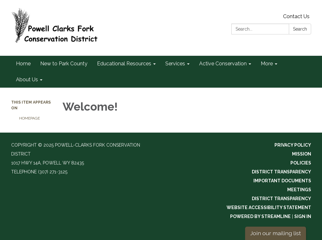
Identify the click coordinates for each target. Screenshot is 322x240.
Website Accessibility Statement (269, 207)
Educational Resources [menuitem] (124, 64)
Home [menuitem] (23, 64)
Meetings (299, 189)
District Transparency (281, 171)
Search (300, 29)
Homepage (29, 118)
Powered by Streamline (260, 216)
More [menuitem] (267, 64)
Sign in (302, 216)
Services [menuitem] (175, 64)
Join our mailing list (275, 233)
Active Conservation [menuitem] (223, 64)
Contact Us (296, 16)
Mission (301, 153)
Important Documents (282, 180)
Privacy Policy (292, 145)
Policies (300, 162)
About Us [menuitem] (27, 79)
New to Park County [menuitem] (63, 64)
